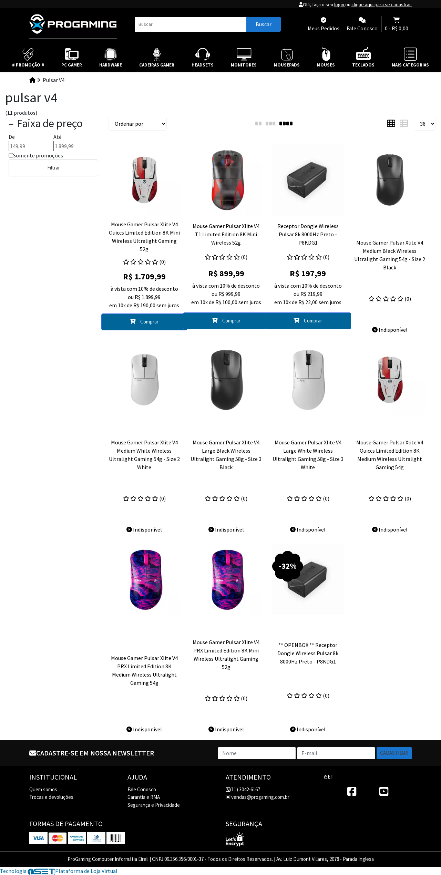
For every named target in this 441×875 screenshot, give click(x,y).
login (339, 4)
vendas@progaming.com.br (257, 797)
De (12, 136)
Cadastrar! (394, 753)
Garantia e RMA (143, 797)
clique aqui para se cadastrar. (381, 4)
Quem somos (43, 789)
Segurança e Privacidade (153, 805)
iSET (329, 776)
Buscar (263, 24)
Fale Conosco (141, 789)
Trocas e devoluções (51, 797)
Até (57, 136)
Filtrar (53, 167)
